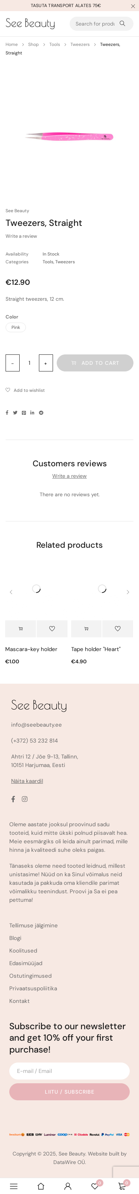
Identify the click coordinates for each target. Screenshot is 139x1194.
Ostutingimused (30, 976)
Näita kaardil (27, 781)
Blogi (15, 938)
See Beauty (17, 211)
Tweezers (80, 44)
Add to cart (100, 363)
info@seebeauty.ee (36, 724)
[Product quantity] (29, 362)
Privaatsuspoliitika (33, 988)
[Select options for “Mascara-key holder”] (20, 628)
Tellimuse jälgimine (33, 925)
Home (12, 44)
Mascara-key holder (31, 649)
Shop (33, 44)
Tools (54, 44)
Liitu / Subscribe (70, 1091)
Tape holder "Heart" (95, 649)
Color (12, 317)
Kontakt (19, 1001)
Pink (15, 327)
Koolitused (23, 950)
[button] (86, 628)
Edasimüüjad (25, 963)
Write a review (21, 236)
